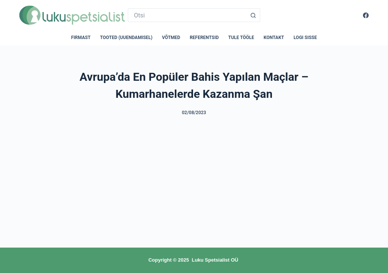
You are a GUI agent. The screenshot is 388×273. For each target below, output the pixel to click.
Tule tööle (241, 37)
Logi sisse (305, 37)
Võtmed (171, 37)
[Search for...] (187, 15)
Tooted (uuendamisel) (126, 37)
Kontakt (274, 37)
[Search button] (253, 15)
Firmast (81, 37)
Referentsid (204, 37)
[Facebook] (366, 15)
